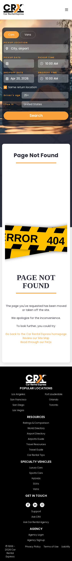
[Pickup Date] (20, 63)
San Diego (18, 405)
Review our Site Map (36, 338)
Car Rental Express (11, 553)
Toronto (53, 405)
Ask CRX (36, 516)
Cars (11, 35)
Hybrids (36, 478)
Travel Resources (36, 444)
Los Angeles (18, 394)
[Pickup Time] (55, 63)
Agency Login (36, 534)
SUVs (36, 483)
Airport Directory (36, 433)
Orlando (53, 399)
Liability (65, 546)
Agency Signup (36, 540)
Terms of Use (51, 546)
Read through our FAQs (36, 342)
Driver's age (12, 95)
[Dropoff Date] (20, 78)
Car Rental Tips (36, 455)
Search (36, 115)
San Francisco (18, 399)
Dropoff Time (47, 72)
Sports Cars (36, 473)
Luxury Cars (36, 467)
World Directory (36, 428)
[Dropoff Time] (55, 78)
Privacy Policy (33, 546)
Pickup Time (46, 57)
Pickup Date (12, 57)
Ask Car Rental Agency (36, 522)
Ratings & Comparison (36, 422)
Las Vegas (18, 410)
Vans (28, 35)
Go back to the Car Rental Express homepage (36, 334)
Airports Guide (36, 439)
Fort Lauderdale (53, 394)
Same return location (22, 87)
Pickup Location (15, 42)
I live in (9, 104)
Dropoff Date (13, 72)
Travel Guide (36, 449)
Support (36, 511)
